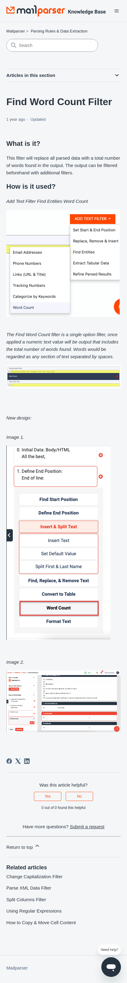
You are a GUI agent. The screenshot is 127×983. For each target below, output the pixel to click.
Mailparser (15, 31)
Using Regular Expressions (34, 910)
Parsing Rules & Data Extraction (59, 31)
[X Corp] (18, 761)
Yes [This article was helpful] (48, 796)
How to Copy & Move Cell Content (41, 922)
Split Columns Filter (26, 899)
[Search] (52, 45)
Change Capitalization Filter (34, 876)
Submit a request (87, 826)
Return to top (23, 846)
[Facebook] (9, 761)
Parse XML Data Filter (28, 887)
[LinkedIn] (27, 761)
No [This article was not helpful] (79, 796)
